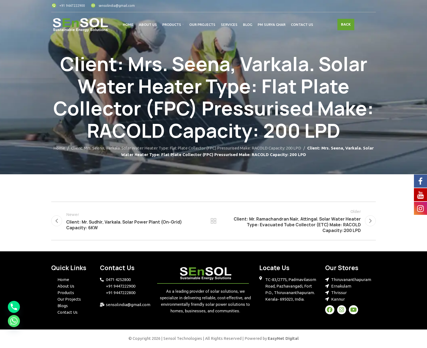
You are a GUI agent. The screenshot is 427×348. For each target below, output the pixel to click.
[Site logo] (80, 24)
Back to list (213, 221)
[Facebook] (420, 181)
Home (59, 148)
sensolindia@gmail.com (112, 5)
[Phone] (14, 307)
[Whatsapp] (14, 321)
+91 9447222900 (68, 5)
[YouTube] (420, 194)
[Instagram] (420, 208)
